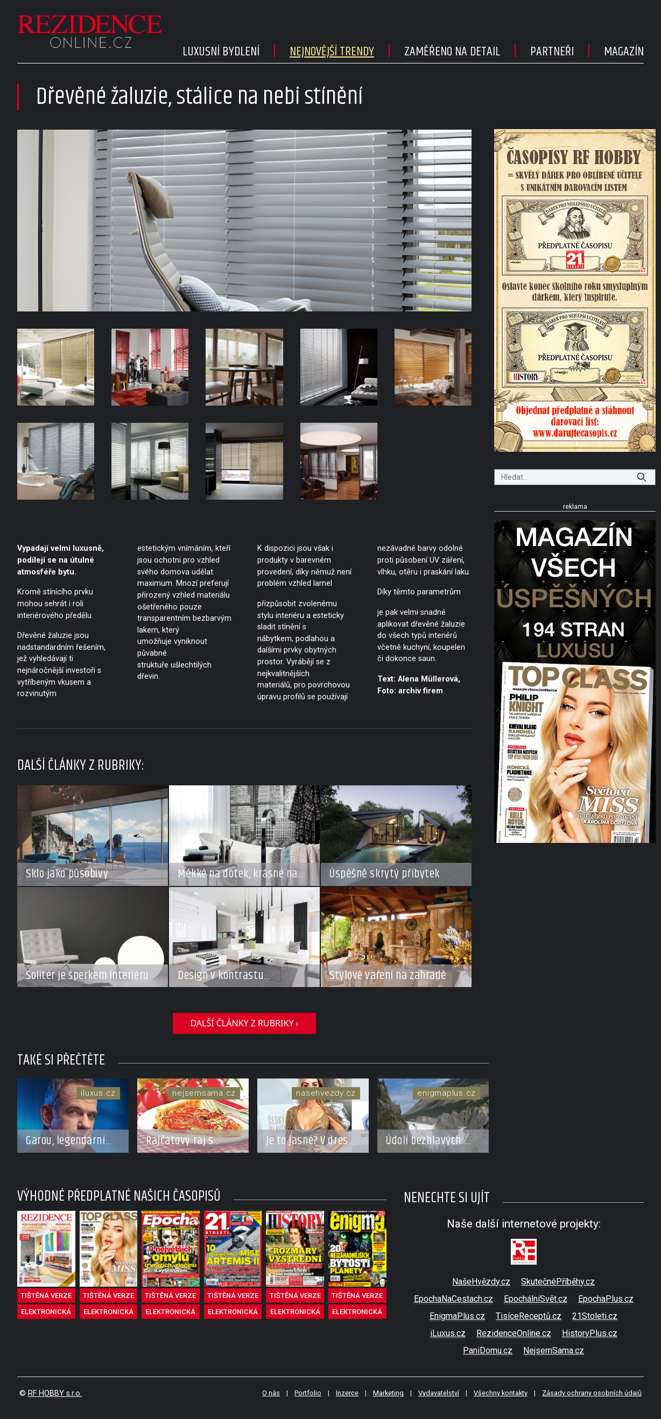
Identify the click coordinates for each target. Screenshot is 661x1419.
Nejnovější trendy (332, 51)
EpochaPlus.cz (606, 1299)
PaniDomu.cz (487, 1350)
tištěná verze (46, 1296)
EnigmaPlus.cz (457, 1316)
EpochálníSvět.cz (535, 1299)
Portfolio (307, 1393)
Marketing (388, 1393)
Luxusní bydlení (220, 51)
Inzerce (347, 1393)
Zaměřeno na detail (452, 51)
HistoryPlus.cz (589, 1333)
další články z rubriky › (244, 1023)
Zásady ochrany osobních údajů (592, 1393)
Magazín (624, 51)
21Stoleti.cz (594, 1316)
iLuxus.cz (448, 1333)
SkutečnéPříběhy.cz (558, 1281)
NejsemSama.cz (553, 1350)
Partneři (552, 51)
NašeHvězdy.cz (481, 1281)
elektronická (46, 1312)
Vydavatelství (438, 1393)
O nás (271, 1393)
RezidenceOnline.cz (513, 1333)
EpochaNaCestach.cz (453, 1299)
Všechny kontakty (501, 1393)
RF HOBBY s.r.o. (55, 1393)
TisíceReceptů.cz (528, 1316)
